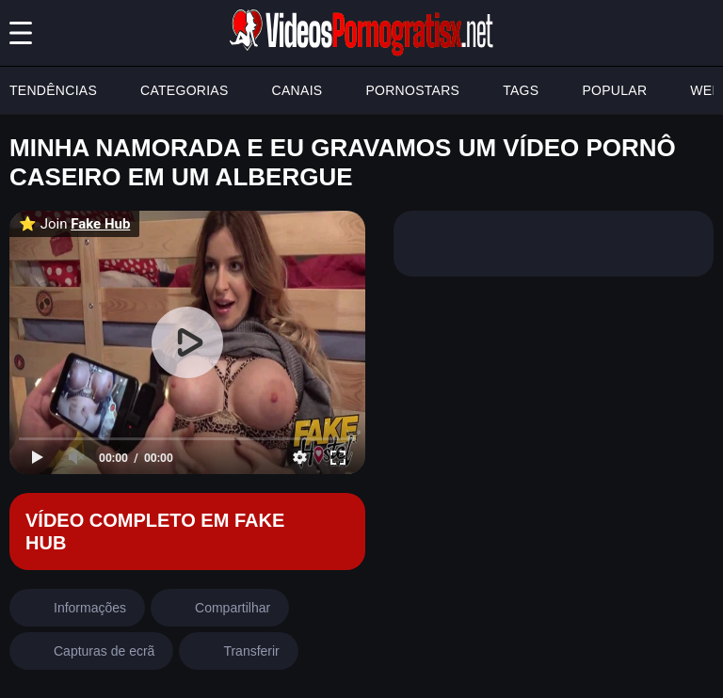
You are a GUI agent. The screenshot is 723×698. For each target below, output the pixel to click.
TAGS (520, 90)
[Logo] (361, 32)
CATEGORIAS (184, 90)
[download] (238, 651)
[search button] (702, 33)
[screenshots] (91, 651)
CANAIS (297, 90)
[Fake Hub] (187, 531)
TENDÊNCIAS (53, 90)
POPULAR (614, 90)
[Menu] (20, 33)
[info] (77, 608)
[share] (220, 608)
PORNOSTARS (412, 90)
